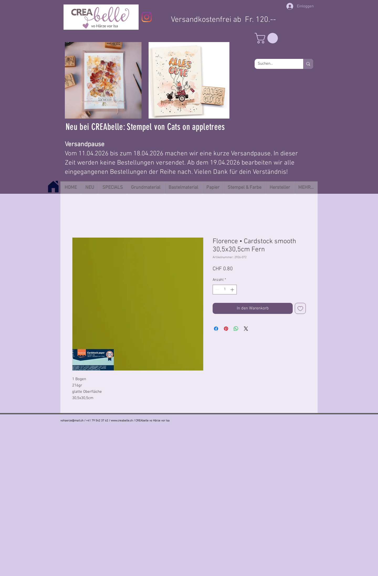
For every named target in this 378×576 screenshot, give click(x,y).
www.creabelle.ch (122, 420)
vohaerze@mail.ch (71, 420)
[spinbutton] (224, 289)
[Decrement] (216, 289)
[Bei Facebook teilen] (216, 328)
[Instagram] (146, 17)
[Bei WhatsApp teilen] (236, 328)
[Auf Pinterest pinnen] (226, 328)
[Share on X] (246, 328)
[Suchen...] (275, 64)
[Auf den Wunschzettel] (300, 308)
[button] (267, 38)
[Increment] (232, 289)
